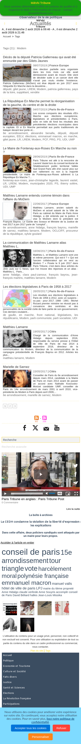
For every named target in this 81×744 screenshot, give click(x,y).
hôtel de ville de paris (18, 588)
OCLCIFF (58, 230)
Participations (11, 704)
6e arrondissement (15, 133)
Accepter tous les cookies (30, 728)
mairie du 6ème (52, 588)
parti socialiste (62, 318)
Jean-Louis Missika (50, 595)
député (7, 89)
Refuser (61, 728)
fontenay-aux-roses (15, 180)
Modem (41, 89)
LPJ (39, 588)
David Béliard (21, 595)
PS (59, 139)
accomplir (62, 592)
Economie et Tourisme (16, 666)
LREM (31, 89)
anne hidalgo (36, 227)
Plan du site (37, 650)
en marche (70, 136)
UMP (72, 139)
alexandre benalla (43, 133)
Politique (8, 660)
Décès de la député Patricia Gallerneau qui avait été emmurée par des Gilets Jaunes (39, 59)
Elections (8, 693)
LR (19, 139)
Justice (7, 682)
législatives (64, 314)
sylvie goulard (33, 233)
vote (31, 568)
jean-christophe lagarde (43, 180)
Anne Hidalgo (10, 592)
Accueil (7, 36)
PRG (52, 139)
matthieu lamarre (28, 230)
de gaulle (9, 314)
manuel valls (62, 584)
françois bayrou (56, 227)
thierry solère (69, 183)
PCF (45, 139)
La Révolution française (17, 698)
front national (46, 314)
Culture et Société (14, 671)
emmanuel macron (50, 136)
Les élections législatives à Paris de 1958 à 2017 (37, 286)
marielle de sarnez (39, 395)
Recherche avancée (14, 446)
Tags (17, 36)
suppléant (23, 92)
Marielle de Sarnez (16, 367)
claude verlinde (28, 592)
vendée (34, 92)
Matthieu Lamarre (15, 327)
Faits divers (10, 677)
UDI (64, 139)
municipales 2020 (41, 183)
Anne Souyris (47, 592)
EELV (20, 136)
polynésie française (43, 575)
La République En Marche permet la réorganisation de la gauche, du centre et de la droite (39, 103)
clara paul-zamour (34, 274)
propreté (68, 588)
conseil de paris (31, 552)
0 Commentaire (10, 502)
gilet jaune (19, 89)
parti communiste (41, 318)
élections (30, 136)
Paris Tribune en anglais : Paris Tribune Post (33, 499)
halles (33, 595)
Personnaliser (40, 736)
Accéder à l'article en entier (17, 542)
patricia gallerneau (59, 89)
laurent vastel (68, 180)
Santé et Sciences (14, 687)
